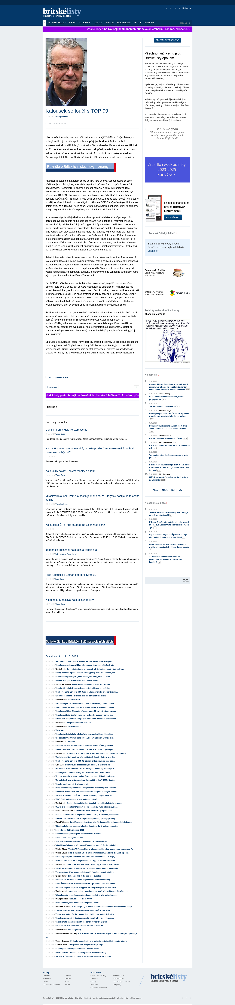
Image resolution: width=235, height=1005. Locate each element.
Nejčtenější (124, 23)
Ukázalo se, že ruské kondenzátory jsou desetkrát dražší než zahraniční (86, 895)
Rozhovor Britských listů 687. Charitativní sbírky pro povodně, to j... (85, 795)
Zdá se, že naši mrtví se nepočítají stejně (85, 876)
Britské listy (64, 13)
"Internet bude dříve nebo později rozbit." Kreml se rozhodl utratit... (84, 872)
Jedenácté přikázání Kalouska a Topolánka (71, 549)
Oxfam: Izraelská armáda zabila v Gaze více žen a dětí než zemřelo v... (85, 776)
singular (71, 742)
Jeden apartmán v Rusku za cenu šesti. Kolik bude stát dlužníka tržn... (86, 914)
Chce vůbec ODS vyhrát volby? (69, 838)
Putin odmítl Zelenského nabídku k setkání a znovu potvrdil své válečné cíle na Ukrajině (168, 429)
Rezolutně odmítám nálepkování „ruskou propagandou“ (166, 398)
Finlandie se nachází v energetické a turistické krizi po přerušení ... (98, 941)
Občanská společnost (51, 985)
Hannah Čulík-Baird (64, 811)
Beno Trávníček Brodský (66, 933)
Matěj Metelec (62, 117)
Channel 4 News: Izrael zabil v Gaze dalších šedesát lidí (79, 926)
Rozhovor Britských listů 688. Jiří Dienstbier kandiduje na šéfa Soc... (85, 761)
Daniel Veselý (62, 891)
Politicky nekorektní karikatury (162, 312)
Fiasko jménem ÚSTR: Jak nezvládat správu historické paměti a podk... (98, 853)
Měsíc (165, 490)
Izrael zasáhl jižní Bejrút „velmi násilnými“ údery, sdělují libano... (83, 677)
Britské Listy (168, 978)
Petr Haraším (60, 554)
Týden (155, 490)
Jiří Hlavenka (61, 945)
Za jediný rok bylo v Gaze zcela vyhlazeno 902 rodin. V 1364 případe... (85, 780)
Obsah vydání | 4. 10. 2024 (62, 656)
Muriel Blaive (61, 849)
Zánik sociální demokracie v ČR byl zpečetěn (91, 684)
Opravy (93, 982)
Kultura (45, 982)
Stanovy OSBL (119, 976)
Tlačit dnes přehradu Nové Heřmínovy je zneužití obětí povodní (93, 864)
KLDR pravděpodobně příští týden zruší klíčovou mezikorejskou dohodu (87, 868)
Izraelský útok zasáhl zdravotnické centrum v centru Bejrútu (81, 922)
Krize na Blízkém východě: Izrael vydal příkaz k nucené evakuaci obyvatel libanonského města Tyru (169, 525)
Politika (68, 979)
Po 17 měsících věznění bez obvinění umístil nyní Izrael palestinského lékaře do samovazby (169, 547)
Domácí (68, 976)
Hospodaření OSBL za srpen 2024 (69, 830)
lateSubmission (74, 726)
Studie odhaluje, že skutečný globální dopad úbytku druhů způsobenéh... (87, 826)
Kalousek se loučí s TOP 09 (80, 899)
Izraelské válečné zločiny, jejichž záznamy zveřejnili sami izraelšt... (84, 734)
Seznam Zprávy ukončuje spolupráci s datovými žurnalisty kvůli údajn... (102, 907)
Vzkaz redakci (118, 979)
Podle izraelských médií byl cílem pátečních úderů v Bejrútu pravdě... (85, 757)
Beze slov (60, 730)
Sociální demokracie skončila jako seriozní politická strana (81, 696)
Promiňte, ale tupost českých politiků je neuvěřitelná (87, 765)
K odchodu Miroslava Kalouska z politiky (70, 599)
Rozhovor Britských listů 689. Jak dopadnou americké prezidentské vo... (87, 692)
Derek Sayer (61, 876)
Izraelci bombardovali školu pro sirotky (72, 784)
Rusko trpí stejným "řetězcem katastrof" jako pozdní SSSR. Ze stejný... (86, 857)
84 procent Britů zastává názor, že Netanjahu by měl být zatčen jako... (85, 769)
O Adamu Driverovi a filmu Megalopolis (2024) (93, 811)
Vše (180, 490)
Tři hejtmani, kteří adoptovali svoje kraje (85, 945)
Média (67, 982)
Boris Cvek (60, 434)
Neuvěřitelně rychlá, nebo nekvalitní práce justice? (77, 903)
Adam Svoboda (62, 941)
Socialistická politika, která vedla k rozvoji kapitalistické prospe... (94, 803)
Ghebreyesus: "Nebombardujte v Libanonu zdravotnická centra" (83, 772)
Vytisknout (52, 387)
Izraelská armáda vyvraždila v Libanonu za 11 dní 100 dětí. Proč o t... (85, 665)
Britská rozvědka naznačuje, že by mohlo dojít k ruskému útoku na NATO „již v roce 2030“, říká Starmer (169, 468)
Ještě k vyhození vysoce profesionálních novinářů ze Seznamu (83, 910)
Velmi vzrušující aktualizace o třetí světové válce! (77, 681)
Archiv (72, 23)
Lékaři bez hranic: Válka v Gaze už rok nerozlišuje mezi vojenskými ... (85, 749)
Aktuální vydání (56, 23)
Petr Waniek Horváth (167, 442)
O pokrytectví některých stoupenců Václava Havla (77, 949)
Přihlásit (185, 8)
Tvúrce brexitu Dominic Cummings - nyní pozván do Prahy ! (81, 953)
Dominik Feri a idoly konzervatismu (66, 429)
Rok (173, 490)
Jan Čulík (60, 765)
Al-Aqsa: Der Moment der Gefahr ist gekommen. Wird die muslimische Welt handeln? (166, 560)
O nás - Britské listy (98, 976)
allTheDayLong (74, 929)
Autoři (137, 23)
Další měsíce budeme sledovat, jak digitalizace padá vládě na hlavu (95, 669)
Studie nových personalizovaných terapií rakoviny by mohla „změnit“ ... (86, 703)
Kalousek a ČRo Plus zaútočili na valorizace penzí (76, 524)
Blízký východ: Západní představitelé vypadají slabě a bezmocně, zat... (86, 673)
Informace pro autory (121, 982)
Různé (67, 985)
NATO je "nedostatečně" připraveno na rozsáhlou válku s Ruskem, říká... (87, 807)
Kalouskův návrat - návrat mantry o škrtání (71, 470)
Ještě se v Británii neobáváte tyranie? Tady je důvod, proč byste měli (168, 513)
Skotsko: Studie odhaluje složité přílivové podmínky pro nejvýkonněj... (86, 818)
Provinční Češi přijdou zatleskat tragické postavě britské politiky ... (84, 956)
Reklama (94, 985)
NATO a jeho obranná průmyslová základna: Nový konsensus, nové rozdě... (88, 815)
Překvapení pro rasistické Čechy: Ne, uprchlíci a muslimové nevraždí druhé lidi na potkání (169, 416)
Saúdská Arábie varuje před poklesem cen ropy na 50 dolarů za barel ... (86, 860)
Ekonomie (47, 979)
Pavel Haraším (73, 554)
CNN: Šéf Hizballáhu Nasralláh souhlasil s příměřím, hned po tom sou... (86, 884)
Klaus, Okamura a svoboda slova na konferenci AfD (169, 446)
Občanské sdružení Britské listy (71, 998)
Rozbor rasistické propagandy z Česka (168, 438)
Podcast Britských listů (160, 233)
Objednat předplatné (167, 40)
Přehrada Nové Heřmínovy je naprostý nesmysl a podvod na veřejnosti (97, 753)
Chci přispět (173, 217)
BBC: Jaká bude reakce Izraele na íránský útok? (76, 799)
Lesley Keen (61, 700)
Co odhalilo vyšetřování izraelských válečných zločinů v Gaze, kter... (85, 738)
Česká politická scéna (58, 377)
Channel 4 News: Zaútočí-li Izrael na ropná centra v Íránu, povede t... (85, 746)
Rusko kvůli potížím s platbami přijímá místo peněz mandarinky (83, 880)
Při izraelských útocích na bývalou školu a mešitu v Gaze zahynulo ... (85, 661)
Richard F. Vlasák (63, 684)
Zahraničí (46, 976)
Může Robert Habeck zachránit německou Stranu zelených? (81, 841)
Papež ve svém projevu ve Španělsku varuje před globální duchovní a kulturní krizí (168, 536)
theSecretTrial (74, 700)
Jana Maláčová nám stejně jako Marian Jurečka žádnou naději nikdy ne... (101, 822)
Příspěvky (149, 23)
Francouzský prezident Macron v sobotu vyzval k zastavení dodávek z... (86, 707)
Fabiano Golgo (165, 410)
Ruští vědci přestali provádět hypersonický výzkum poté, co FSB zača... (86, 887)
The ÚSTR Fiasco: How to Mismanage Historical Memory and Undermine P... (100, 849)
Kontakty (94, 979)
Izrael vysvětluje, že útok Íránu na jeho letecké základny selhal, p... (84, 715)
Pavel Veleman (62, 504)
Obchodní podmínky (99, 988)
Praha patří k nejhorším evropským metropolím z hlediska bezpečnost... (86, 719)
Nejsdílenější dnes (155, 503)
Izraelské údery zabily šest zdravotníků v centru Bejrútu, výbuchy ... (85, 918)
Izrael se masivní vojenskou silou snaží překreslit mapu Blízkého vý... (98, 891)
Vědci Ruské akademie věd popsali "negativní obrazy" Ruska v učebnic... (87, 845)
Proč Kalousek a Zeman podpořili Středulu (71, 574)
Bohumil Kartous (63, 907)
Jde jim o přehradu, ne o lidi (79, 723)
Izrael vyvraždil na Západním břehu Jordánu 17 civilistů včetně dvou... (86, 711)
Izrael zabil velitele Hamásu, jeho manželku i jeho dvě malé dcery (83, 688)
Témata (97, 23)
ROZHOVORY (84, 23)
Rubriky (109, 23)
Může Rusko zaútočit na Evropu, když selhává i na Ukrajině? (169, 478)
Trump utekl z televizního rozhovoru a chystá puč (168, 456)
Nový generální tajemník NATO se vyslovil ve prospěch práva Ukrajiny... (86, 788)
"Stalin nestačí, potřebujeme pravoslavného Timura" (78, 834)
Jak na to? (153, 251)
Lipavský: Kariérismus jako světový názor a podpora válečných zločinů (86, 792)
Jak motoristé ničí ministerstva (165, 406)
